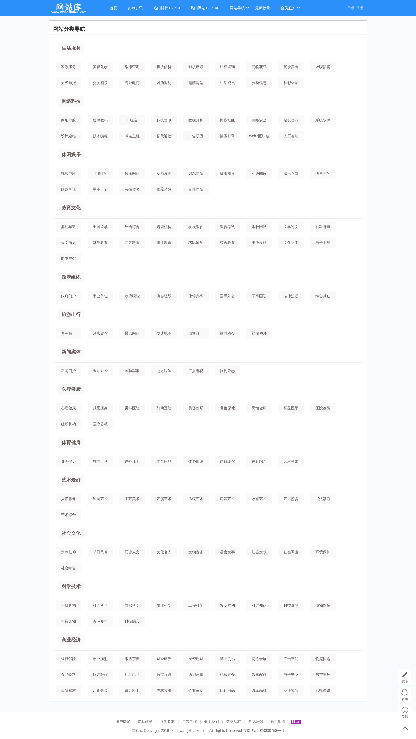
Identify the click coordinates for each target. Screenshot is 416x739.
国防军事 (132, 371)
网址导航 (68, 120)
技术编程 (100, 136)
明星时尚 (322, 173)
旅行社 (195, 333)
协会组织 (164, 296)
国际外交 (227, 296)
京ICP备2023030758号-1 (263, 730)
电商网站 (195, 83)
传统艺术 (195, 499)
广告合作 (189, 721)
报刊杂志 (227, 371)
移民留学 (195, 242)
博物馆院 (322, 605)
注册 (360, 8)
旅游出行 (71, 314)
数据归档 (233, 721)
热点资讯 (135, 8)
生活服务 (71, 48)
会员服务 (290, 8)
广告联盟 (195, 136)
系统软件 (322, 120)
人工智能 (291, 136)
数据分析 (195, 120)
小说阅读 (259, 173)
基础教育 (100, 242)
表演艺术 (164, 499)
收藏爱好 (164, 189)
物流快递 (322, 659)
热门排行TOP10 (166, 8)
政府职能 (132, 296)
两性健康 (259, 408)
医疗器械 (100, 424)
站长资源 (291, 120)
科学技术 (71, 586)
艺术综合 (68, 515)
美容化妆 (100, 67)
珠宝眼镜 (164, 674)
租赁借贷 (164, 67)
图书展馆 (68, 258)
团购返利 (164, 83)
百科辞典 (322, 227)
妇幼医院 (164, 408)
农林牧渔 (164, 690)
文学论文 (291, 227)
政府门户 (68, 296)
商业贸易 (227, 659)
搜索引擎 (227, 136)
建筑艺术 (227, 499)
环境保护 (322, 552)
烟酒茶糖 (132, 659)
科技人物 (68, 621)
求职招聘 (322, 67)
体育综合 (259, 461)
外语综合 (132, 227)
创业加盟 (100, 659)
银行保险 (68, 659)
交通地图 (164, 333)
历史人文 (132, 552)
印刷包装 (100, 690)
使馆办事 (195, 296)
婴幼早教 (68, 227)
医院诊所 (322, 408)
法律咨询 (227, 67)
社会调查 (291, 552)
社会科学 (100, 605)
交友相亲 (100, 83)
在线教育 (195, 227)
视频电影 (68, 173)
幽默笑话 (68, 189)
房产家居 (322, 674)
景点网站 (132, 333)
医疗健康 (71, 389)
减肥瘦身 (100, 408)
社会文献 (259, 552)
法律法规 (291, 296)
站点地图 (277, 721)
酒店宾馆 (100, 333)
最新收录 (262, 8)
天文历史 (68, 242)
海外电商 (132, 83)
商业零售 (291, 690)
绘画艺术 (100, 499)
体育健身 (71, 442)
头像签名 (132, 189)
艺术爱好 (71, 480)
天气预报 (68, 83)
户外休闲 (132, 461)
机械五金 (227, 674)
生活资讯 (227, 83)
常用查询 (132, 67)
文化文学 (291, 242)
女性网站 (195, 189)
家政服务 (68, 67)
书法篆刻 (322, 499)
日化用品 (227, 690)
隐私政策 (145, 721)
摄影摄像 (68, 499)
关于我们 (211, 721)
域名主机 (132, 136)
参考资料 (100, 621)
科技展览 (291, 605)
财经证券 (164, 659)
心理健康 (68, 408)
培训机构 (164, 227)
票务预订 (68, 333)
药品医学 (291, 408)
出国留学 (100, 227)
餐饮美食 (291, 67)
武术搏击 (291, 461)
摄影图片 (227, 173)
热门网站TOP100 (204, 8)
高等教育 (132, 242)
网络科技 (71, 101)
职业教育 (164, 242)
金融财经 (100, 371)
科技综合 (132, 621)
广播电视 (195, 371)
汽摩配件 (259, 674)
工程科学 (195, 605)
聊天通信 (164, 136)
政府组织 (71, 277)
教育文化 (71, 208)
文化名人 (164, 552)
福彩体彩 (291, 83)
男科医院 (132, 408)
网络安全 (259, 120)
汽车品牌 (259, 690)
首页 (113, 8)
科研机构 (68, 605)
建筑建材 (68, 690)
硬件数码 (100, 120)
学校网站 (259, 227)
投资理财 (195, 659)
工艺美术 (132, 499)
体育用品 (164, 461)
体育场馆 (227, 461)
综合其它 (322, 296)
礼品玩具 (132, 674)
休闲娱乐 (71, 154)
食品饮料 (68, 674)
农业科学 (164, 605)
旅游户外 (259, 333)
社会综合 (68, 568)
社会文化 (71, 533)
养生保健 (227, 408)
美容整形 (195, 408)
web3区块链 (259, 136)
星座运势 (100, 189)
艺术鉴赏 (291, 499)
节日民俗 (100, 552)
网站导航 (239, 8)
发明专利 (227, 605)
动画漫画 (164, 173)
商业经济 (71, 639)
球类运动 (100, 461)
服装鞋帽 (100, 674)
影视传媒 (322, 690)
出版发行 (259, 242)
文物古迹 (195, 552)
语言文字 (227, 552)
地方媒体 (164, 371)
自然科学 (132, 605)
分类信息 (259, 83)
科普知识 (259, 605)
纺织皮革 (195, 674)
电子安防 (291, 674)
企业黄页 (195, 690)
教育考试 (227, 227)
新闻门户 (68, 371)
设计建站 (68, 136)
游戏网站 (195, 173)
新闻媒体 (71, 352)
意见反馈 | (257, 721)
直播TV (100, 173)
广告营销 (291, 659)
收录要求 (167, 721)
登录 (351, 8)
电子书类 (322, 242)
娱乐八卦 (291, 173)
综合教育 (227, 242)
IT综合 (132, 120)
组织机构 (68, 424)
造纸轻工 (132, 690)
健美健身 (68, 461)
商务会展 (259, 659)
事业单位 (100, 296)
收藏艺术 (259, 499)
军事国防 (259, 296)
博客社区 (227, 120)
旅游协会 (227, 333)
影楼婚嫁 (195, 67)
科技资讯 (164, 120)
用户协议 (122, 721)
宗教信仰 (68, 552)
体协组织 (195, 461)
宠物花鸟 (259, 67)
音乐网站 (132, 173)
